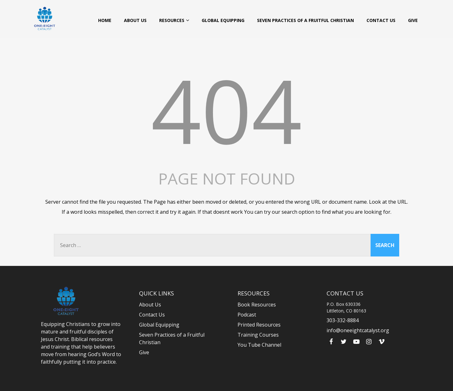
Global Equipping (223, 20)
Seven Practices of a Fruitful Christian (305, 20)
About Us (135, 20)
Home (104, 20)
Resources (174, 20)
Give (413, 20)
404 (226, 110)
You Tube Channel (259, 344)
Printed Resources (259, 324)
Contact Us (380, 20)
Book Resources (257, 304)
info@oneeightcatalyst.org (358, 330)
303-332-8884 (343, 320)
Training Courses (258, 334)
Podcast (247, 314)
